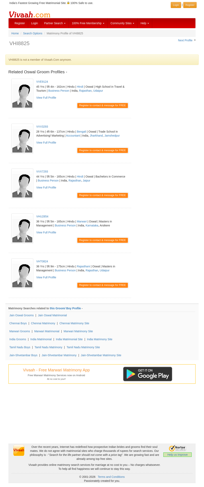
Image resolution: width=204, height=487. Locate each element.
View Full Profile (46, 97)
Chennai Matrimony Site (74, 323)
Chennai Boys (18, 323)
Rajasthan (85, 90)
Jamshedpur (112, 135)
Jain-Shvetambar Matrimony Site (101, 355)
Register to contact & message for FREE (102, 105)
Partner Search (55, 23)
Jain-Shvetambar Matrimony (59, 355)
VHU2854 (42, 216)
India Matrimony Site (100, 339)
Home (15, 33)
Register (20, 23)
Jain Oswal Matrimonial (52, 315)
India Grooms (17, 339)
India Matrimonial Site (69, 339)
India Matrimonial (41, 339)
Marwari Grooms (19, 331)
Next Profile (185, 40)
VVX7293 (42, 171)
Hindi (80, 86)
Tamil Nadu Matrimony (48, 347)
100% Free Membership (88, 23)
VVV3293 (42, 126)
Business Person (58, 90)
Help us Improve (177, 454)
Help (144, 23)
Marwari (82, 221)
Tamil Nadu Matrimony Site (83, 347)
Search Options (32, 33)
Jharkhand (96, 135)
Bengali (81, 131)
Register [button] (189, 5)
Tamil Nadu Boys (19, 347)
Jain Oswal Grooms (21, 315)
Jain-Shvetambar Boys (23, 355)
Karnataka (92, 225)
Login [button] (176, 5)
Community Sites (122, 23)
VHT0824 (42, 261)
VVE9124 (42, 81)
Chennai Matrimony (43, 323)
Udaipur (98, 90)
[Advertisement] (166, 100)
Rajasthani (83, 266)
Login (34, 23)
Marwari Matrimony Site (78, 331)
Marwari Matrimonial (46, 331)
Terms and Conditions (111, 476)
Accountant (73, 135)
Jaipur (86, 180)
